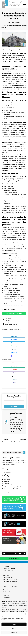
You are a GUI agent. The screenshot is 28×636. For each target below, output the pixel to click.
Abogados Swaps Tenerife (11, 292)
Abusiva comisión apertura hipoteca (13, 265)
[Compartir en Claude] (14, 363)
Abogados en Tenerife (15, 417)
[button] (26, 614)
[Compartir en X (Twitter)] (14, 333)
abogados (12, 248)
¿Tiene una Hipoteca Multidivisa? (12, 267)
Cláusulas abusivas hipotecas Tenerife (14, 300)
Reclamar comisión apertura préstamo (14, 298)
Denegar (14, 628)
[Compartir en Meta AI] (14, 386)
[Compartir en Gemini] (14, 372)
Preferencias (14, 632)
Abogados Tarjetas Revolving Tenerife (14, 296)
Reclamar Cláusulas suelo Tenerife (13, 256)
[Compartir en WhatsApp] (14, 346)
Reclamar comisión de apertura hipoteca (14, 260)
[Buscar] (24, 452)
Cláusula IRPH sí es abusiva (11, 288)
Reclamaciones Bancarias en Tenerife (14, 306)
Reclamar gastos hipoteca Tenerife (13, 258)
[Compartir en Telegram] (14, 342)
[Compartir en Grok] (14, 376)
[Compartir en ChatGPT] (14, 366)
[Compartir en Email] (14, 349)
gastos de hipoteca (16, 50)
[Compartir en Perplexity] (14, 379)
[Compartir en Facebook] (14, 339)
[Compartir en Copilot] (14, 382)
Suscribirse (14, 406)
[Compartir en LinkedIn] (14, 336)
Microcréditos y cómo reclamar (12, 294)
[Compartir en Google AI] (14, 369)
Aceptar (14, 624)
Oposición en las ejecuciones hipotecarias (15, 269)
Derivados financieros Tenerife (12, 290)
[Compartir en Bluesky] (14, 352)
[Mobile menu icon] (25, 4)
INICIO (3, 25)
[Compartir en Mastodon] (14, 356)
